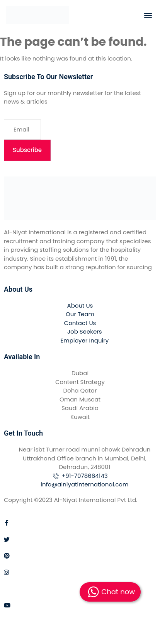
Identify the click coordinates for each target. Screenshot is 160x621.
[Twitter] (80, 539)
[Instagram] (80, 571)
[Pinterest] (80, 555)
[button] (147, 15)
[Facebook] (80, 522)
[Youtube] (80, 604)
